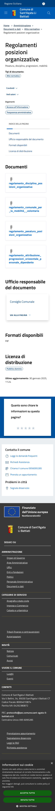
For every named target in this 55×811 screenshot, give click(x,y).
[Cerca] (49, 13)
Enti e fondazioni (15, 572)
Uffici (9, 567)
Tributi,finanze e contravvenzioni (23, 632)
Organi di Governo (16, 558)
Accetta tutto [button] (27, 793)
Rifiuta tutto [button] (27, 800)
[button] (27, 806)
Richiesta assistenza (17, 747)
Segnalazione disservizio (19, 738)
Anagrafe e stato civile (18, 601)
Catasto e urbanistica (17, 610)
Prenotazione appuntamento (21, 733)
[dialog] (27, 785)
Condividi (12, 88)
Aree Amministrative (17, 562)
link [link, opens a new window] (12, 787)
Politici (10, 577)
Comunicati (12, 656)
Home (6, 25)
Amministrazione (22, 25)
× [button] (52, 763)
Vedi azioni (13, 94)
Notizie (10, 651)
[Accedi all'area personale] (43, 3)
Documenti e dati (12, 29)
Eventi (10, 678)
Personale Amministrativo (20, 581)
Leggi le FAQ (13, 743)
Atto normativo (32, 29)
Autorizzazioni (14, 636)
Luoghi (10, 674)
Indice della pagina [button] (19, 123)
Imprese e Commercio (17, 605)
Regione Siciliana (12, 3)
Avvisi (10, 660)
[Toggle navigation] (6, 13)
